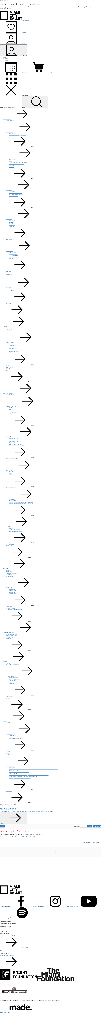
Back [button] (21, 141)
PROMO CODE (77, 826)
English (3, 804)
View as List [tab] (96, 842)
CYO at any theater (38, 836)
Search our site (3, 107)
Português (8, 804)
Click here (32, 834)
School (13, 967)
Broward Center (22, 836)
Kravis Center (30, 836)
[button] (50, 84)
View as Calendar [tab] (86, 842)
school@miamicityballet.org (7, 955)
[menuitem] (7, 119)
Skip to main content (4, 0)
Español (14, 804)
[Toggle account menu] (13, 50)
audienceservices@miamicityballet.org (9, 936)
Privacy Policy (55, 1000)
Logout (4, 57)
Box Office (14, 947)
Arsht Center (15, 836)
